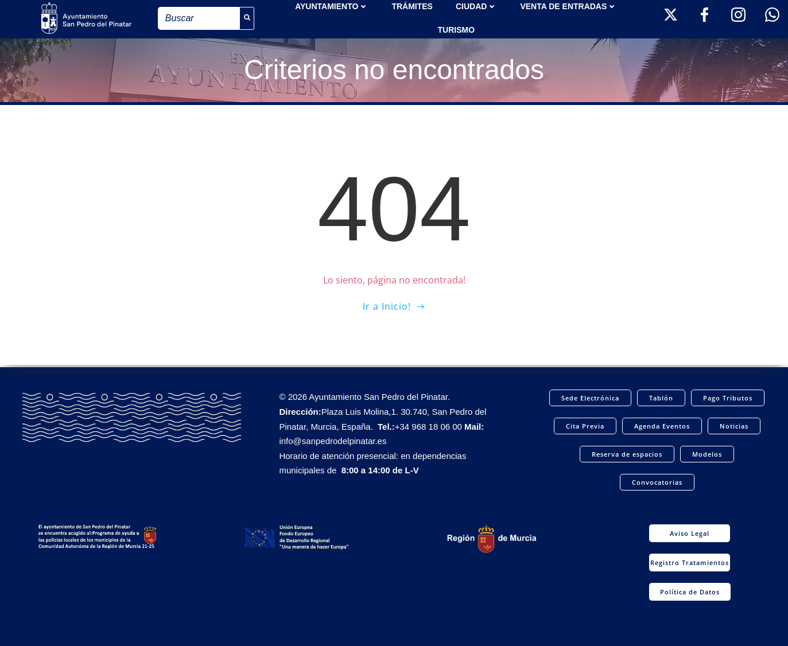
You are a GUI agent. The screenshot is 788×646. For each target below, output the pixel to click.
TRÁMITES (412, 5)
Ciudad (476, 5)
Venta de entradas (568, 5)
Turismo (456, 29)
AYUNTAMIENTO (331, 5)
